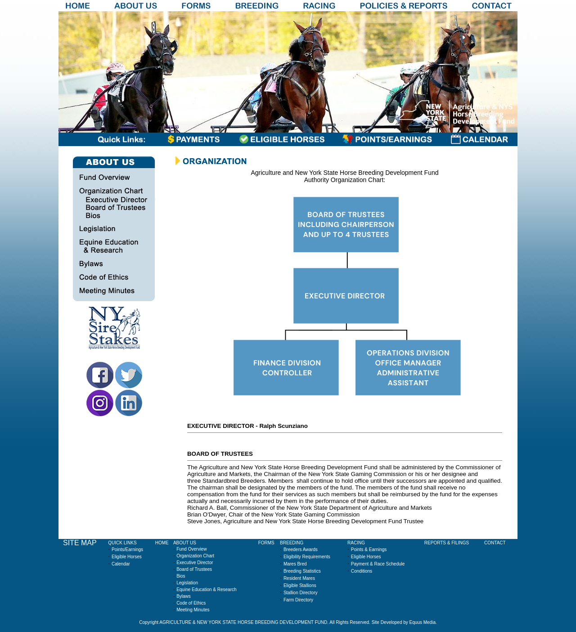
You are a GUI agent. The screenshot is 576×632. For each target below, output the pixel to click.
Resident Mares (299, 578)
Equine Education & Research (206, 589)
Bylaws (183, 596)
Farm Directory (298, 599)
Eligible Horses (127, 556)
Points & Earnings (369, 549)
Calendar (121, 563)
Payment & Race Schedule (378, 563)
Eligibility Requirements (307, 556)
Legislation (187, 582)
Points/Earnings (127, 549)
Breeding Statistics (302, 571)
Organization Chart (195, 555)
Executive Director (194, 562)
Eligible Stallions (300, 585)
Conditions (361, 571)
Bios (180, 576)
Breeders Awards (301, 549)
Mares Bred (295, 563)
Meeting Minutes (192, 609)
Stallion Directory (301, 592)
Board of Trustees (194, 569)
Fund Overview (191, 549)
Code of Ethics (191, 603)
